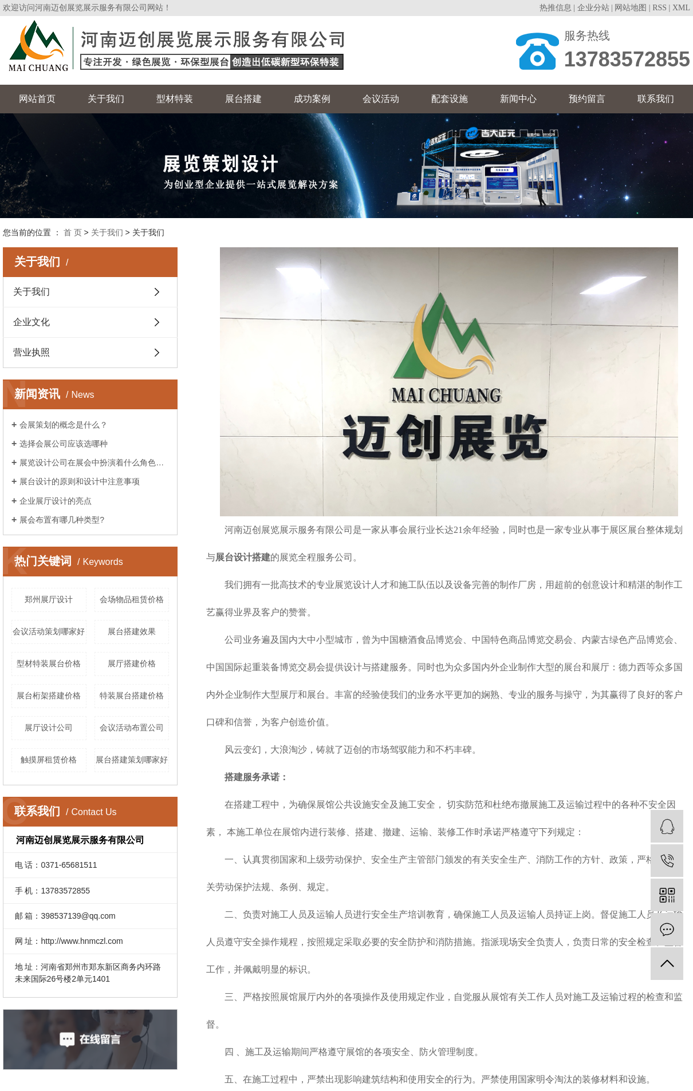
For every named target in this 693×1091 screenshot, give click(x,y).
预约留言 (587, 99)
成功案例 (312, 99)
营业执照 (31, 352)
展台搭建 (243, 99)
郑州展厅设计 (49, 599)
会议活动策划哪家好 (49, 631)
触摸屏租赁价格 (49, 759)
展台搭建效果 (132, 631)
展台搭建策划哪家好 (132, 759)
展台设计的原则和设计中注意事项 (79, 481)
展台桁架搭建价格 (49, 695)
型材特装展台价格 (49, 663)
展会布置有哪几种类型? (61, 519)
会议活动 (381, 99)
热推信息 (556, 7)
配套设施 (449, 99)
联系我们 (655, 99)
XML (681, 7)
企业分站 (593, 7)
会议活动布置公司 (132, 727)
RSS (659, 7)
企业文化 (31, 322)
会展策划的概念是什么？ (63, 424)
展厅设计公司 (49, 727)
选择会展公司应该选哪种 (63, 443)
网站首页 (37, 99)
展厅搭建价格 (132, 663)
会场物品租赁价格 (132, 599)
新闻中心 (518, 99)
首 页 (73, 232)
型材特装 (174, 99)
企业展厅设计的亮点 (55, 500)
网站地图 (631, 7)
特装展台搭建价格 (132, 695)
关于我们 (106, 99)
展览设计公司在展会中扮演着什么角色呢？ (94, 462)
